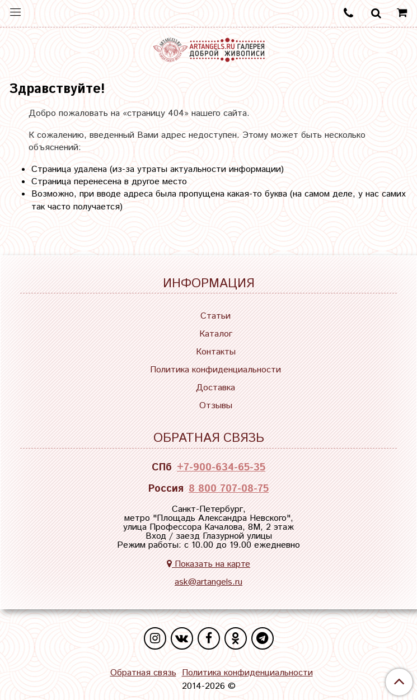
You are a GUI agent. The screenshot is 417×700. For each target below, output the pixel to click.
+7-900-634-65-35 (221, 467)
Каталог (215, 334)
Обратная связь (143, 673)
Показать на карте (208, 564)
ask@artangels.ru (208, 582)
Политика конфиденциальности (215, 369)
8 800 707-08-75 (229, 489)
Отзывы (215, 405)
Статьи (215, 316)
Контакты (216, 352)
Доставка (215, 387)
